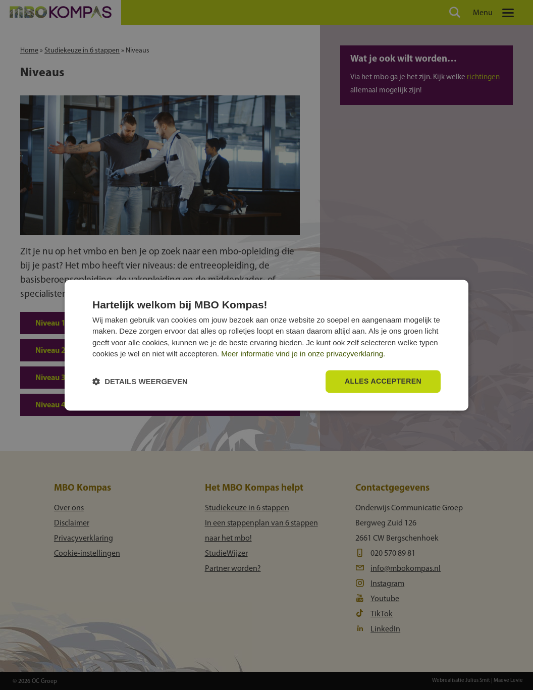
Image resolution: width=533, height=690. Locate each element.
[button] (140, 381)
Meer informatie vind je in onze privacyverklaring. (303, 354)
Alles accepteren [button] (383, 381)
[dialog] (266, 345)
